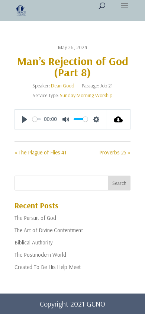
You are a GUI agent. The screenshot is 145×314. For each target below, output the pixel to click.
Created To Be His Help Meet (47, 266)
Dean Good (62, 85)
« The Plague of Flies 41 (40, 152)
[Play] (24, 119)
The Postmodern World (40, 254)
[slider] (36, 119)
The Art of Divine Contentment (48, 230)
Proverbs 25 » (114, 152)
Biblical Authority (33, 242)
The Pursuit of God (35, 217)
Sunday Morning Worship (86, 95)
